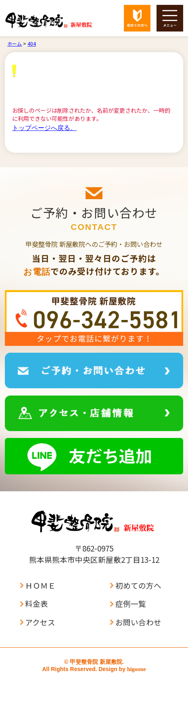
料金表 (36, 604)
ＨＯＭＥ (40, 585)
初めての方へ (138, 585)
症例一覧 (130, 604)
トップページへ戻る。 (44, 127)
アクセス (40, 622)
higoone (136, 669)
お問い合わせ (138, 622)
